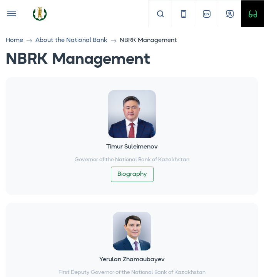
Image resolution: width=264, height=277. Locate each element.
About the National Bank (71, 40)
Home (14, 40)
